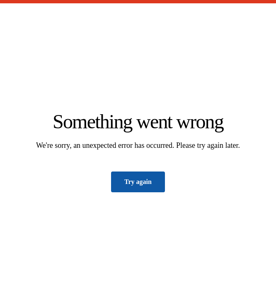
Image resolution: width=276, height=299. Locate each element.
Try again (138, 181)
